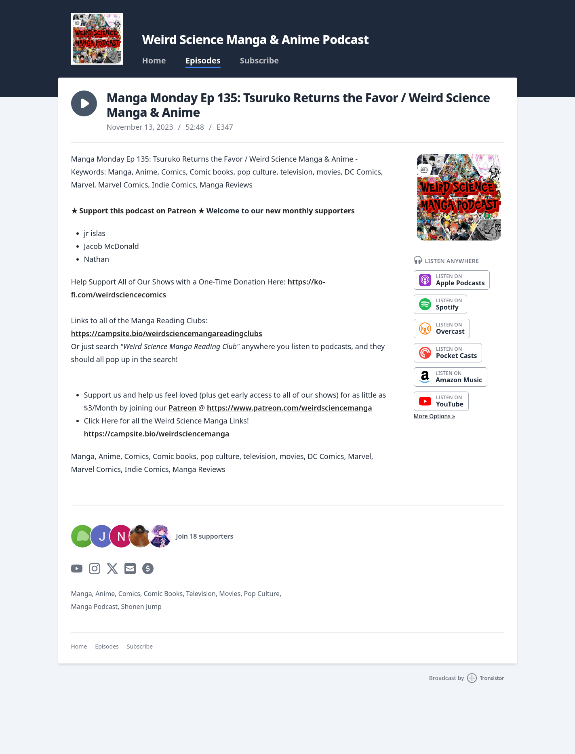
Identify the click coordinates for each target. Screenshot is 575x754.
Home (154, 61)
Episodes (203, 61)
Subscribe (259, 61)
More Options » (434, 416)
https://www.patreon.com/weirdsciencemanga (289, 408)
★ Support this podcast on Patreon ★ (138, 210)
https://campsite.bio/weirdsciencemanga (157, 433)
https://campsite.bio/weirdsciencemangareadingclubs (166, 333)
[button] (84, 103)
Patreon (182, 408)
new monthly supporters (310, 210)
